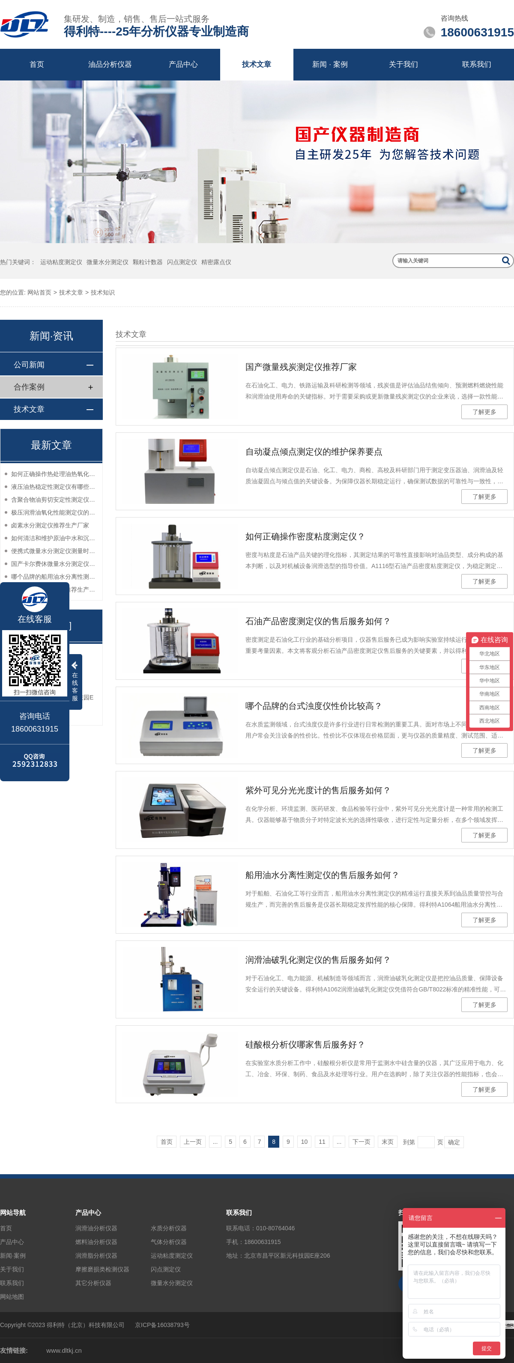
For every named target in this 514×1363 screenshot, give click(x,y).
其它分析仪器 (93, 1283)
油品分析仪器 (110, 64)
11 (322, 1141)
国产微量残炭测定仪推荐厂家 (301, 367)
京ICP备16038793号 (162, 1324)
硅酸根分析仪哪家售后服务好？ (305, 1044)
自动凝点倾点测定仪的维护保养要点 (314, 451)
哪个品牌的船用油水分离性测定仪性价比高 (54, 576)
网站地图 (12, 1296)
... (215, 1141)
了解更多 (484, 411)
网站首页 (39, 292)
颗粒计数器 (148, 262)
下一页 (362, 1141)
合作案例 (29, 387)
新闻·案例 (13, 1255)
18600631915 (262, 1241)
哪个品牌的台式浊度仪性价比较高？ (314, 706)
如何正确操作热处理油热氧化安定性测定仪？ (54, 473)
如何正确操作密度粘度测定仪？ (305, 536)
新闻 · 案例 (329, 64)
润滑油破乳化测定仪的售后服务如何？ (318, 959)
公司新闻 (29, 364)
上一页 (193, 1141)
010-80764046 (275, 1228)
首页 (37, 64)
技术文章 (256, 64)
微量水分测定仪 (107, 262)
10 (304, 1141)
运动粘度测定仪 (61, 262)
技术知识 (103, 292)
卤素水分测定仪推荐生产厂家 (50, 525)
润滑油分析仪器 (96, 1228)
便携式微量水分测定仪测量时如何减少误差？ (54, 551)
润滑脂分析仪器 (96, 1255)
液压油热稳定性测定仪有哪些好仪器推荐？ (54, 486)
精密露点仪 (216, 262)
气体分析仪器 (169, 1241)
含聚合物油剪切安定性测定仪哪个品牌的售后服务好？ (54, 499)
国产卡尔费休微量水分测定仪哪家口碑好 (54, 563)
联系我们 (476, 64)
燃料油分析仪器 (96, 1241)
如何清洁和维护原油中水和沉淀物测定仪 (54, 538)
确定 (454, 1142)
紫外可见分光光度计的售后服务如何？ (318, 790)
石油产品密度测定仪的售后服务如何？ (318, 621)
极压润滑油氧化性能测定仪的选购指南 (54, 512)
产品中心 (183, 64)
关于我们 (403, 64)
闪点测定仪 (182, 262)
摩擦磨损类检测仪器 (102, 1269)
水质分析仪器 (169, 1228)
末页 (388, 1141)
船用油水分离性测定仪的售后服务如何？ (322, 875)
